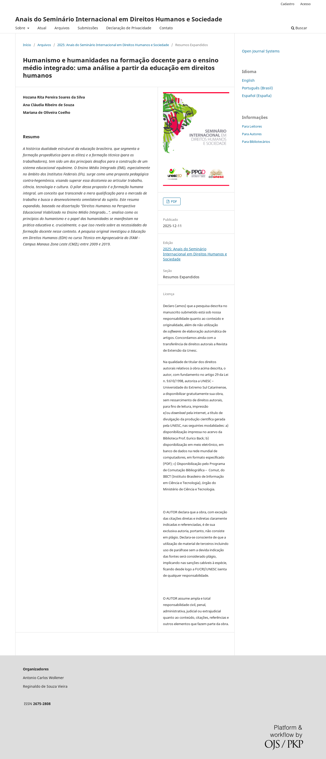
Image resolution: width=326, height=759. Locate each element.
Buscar (299, 27)
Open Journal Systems (261, 51)
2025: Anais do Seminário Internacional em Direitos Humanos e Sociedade (113, 45)
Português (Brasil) (257, 88)
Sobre (20, 27)
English (248, 80)
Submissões (88, 27)
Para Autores (252, 134)
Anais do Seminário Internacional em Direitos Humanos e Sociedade (118, 19)
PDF (173, 201)
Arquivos (62, 27)
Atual (41, 27)
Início (27, 45)
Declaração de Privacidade (128, 27)
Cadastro (287, 4)
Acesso (305, 4)
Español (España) (256, 95)
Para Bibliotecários (256, 141)
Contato (166, 27)
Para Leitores (252, 126)
